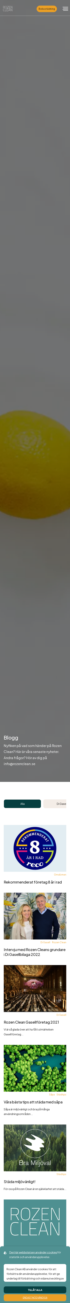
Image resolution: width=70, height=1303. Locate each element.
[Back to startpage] (7, 9)
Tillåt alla (35, 1289)
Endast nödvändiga (35, 1297)
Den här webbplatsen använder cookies (33, 1252)
